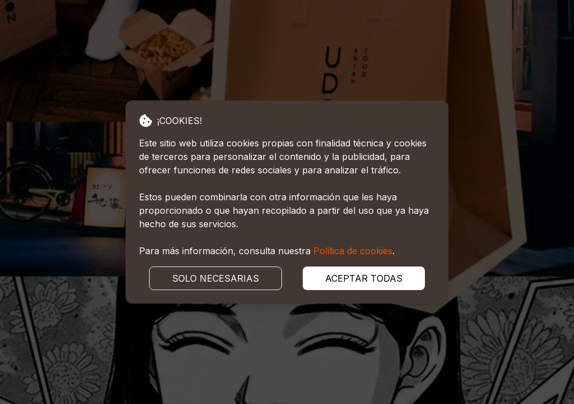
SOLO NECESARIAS (215, 278)
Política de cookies (352, 250)
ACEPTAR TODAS (363, 278)
